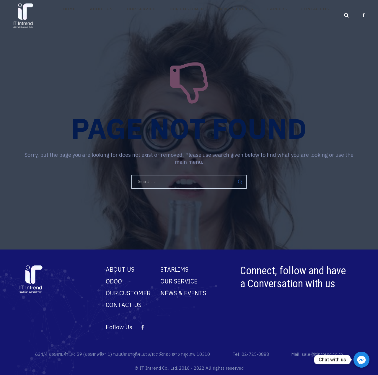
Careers (271, 15)
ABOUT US (120, 270)
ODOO (114, 282)
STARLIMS (174, 270)
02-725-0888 (255, 354)
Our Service (152, 15)
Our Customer (192, 15)
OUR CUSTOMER (128, 294)
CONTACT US (123, 305)
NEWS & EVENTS (183, 294)
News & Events (235, 15)
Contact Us (303, 15)
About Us (118, 15)
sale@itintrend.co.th (322, 354)
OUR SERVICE (179, 282)
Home (93, 15)
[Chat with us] (361, 360)
